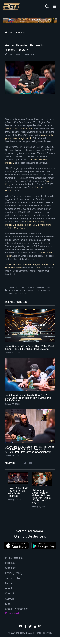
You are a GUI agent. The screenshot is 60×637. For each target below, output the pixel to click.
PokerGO (38, 267)
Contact (9, 593)
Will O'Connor (14, 54)
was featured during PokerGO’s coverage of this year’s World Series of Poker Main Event (28, 224)
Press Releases (14, 557)
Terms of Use (12, 578)
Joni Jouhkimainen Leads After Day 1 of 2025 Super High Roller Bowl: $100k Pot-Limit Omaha (28, 398)
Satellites (10, 568)
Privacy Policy (13, 573)
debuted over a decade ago (18, 128)
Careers (9, 598)
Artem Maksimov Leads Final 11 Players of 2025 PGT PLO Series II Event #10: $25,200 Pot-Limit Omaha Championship (29, 449)
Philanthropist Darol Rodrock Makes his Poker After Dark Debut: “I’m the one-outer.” (42, 496)
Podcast (10, 563)
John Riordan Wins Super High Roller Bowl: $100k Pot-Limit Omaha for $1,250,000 (30, 347)
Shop (8, 603)
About (8, 588)
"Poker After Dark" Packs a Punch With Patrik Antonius (18, 492)
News (8, 583)
